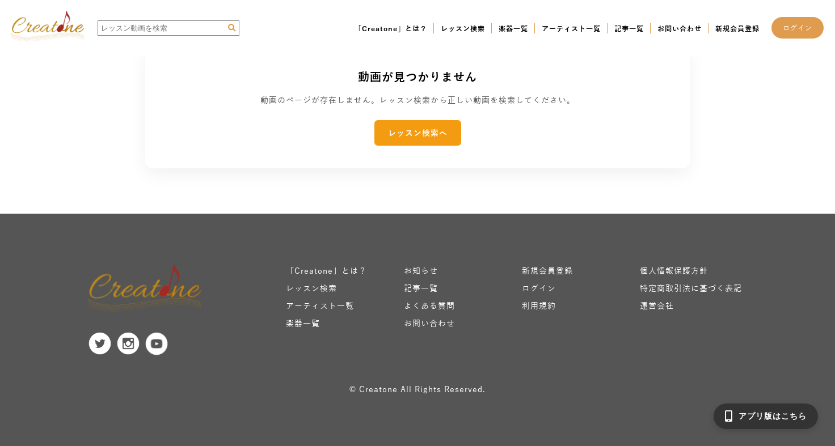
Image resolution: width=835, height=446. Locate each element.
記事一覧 (629, 28)
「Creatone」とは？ (391, 28)
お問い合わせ (679, 28)
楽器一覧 (513, 28)
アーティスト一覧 (571, 28)
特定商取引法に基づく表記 (691, 288)
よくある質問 (429, 305)
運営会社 (657, 305)
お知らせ (421, 270)
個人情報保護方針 (674, 270)
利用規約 (539, 305)
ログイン (797, 27)
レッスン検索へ (418, 133)
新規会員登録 (737, 28)
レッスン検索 (463, 28)
